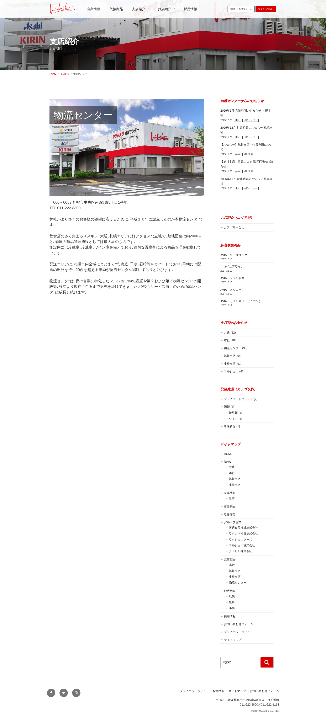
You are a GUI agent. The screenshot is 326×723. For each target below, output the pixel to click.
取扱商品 (116, 9)
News (227, 461)
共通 (237, 154)
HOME (228, 454)
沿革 (232, 498)
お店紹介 (166, 9)
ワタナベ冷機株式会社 (243, 533)
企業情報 (93, 9)
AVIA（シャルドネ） (233, 278)
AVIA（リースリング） (235, 255)
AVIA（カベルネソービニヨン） (241, 301)
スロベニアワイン (232, 266)
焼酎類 (233, 412)
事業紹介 (230, 506)
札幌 (232, 596)
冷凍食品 (230, 426)
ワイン (233, 418)
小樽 (232, 608)
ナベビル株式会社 (240, 551)
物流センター (250, 120)
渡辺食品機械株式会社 (243, 527)
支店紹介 (64, 41)
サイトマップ (232, 639)
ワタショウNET (266, 9)
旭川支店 (248, 154)
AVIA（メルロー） (232, 289)
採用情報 (190, 9)
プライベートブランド (238, 399)
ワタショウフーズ (240, 539)
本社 (237, 120)
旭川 (232, 602)
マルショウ (231, 371)
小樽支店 (230, 363)
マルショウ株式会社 (242, 545)
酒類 (227, 406)
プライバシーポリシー (238, 632)
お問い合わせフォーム (241, 9)
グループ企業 (232, 522)
